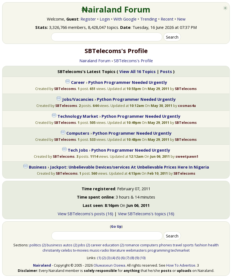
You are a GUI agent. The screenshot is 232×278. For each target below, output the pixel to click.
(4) (113, 257)
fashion (201, 244)
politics (35, 244)
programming (159, 250)
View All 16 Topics (137, 71)
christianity (51, 250)
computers (149, 244)
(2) (44, 244)
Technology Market (77, 116)
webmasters (136, 250)
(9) (137, 257)
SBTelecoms (65, 88)
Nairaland (42, 265)
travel (177, 244)
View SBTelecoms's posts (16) (85, 213)
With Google (125, 19)
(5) (118, 257)
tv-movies (81, 250)
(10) (142, 257)
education (110, 244)
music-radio (99, 250)
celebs (66, 250)
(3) (108, 257)
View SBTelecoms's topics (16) (146, 213)
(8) (132, 257)
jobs (81, 244)
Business (38, 167)
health (213, 244)
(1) (99, 257)
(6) (123, 257)
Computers (77, 133)
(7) (127, 257)
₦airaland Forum (116, 9)
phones (165, 244)
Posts (166, 71)
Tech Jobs (78, 150)
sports (188, 244)
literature (117, 250)
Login (105, 19)
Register (88, 19)
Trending (148, 19)
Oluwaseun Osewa (109, 265)
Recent (167, 19)
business (54, 244)
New (181, 19)
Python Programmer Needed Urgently (127, 82)
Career (78, 82)
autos (67, 244)
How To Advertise (180, 265)
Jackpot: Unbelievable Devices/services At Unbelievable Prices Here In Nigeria (129, 167)
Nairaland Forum (94, 60)
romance (132, 244)
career (96, 244)
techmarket (180, 250)
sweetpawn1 (186, 156)
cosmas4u (187, 105)
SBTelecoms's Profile (133, 60)
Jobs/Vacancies (78, 99)
